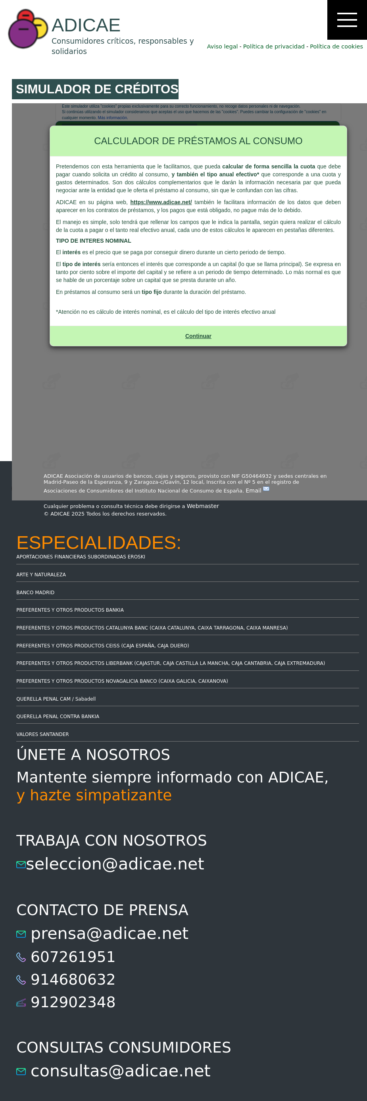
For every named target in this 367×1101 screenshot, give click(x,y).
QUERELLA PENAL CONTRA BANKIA (57, 716)
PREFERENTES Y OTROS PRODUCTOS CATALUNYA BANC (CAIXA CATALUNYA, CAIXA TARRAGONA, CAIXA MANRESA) (152, 628)
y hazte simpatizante (94, 795)
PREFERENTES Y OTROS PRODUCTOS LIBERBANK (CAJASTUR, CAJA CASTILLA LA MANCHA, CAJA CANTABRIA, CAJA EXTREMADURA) (170, 663)
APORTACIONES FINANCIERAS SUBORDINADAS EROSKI (80, 557)
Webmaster (203, 506)
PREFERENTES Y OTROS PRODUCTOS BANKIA (70, 610)
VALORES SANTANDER (42, 734)
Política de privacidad (274, 46)
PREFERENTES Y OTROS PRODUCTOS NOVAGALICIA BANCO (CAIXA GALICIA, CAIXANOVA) (122, 681)
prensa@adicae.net (109, 933)
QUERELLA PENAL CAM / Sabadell (56, 699)
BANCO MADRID (35, 592)
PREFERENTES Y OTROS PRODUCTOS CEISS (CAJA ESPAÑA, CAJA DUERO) (102, 646)
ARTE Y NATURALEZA (41, 575)
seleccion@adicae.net (115, 863)
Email (257, 490)
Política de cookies (336, 46)
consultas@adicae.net (121, 1070)
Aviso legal (222, 46)
